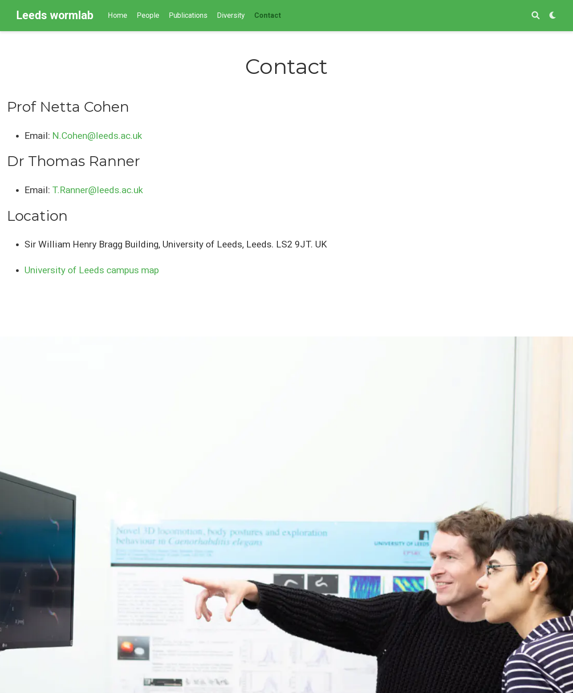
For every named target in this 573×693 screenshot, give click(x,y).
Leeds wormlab (54, 15)
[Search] (536, 16)
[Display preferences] (553, 16)
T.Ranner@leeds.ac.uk (97, 190)
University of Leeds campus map (91, 270)
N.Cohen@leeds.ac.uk (97, 135)
